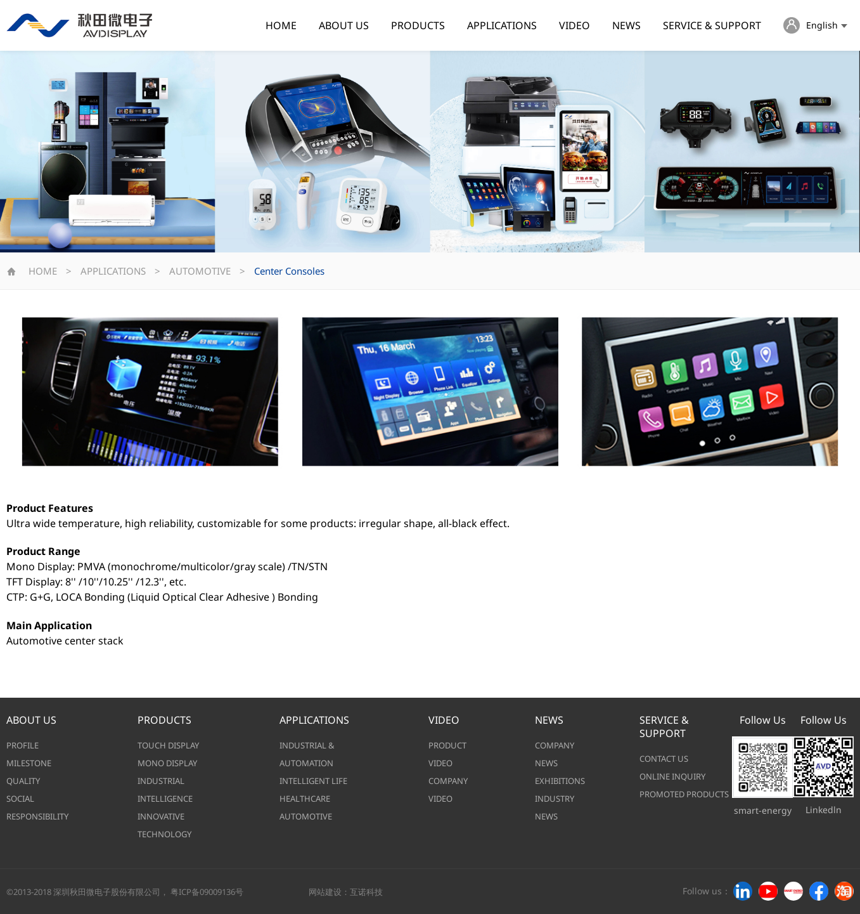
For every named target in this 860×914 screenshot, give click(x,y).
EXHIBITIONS (560, 781)
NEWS (626, 25)
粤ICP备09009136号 (207, 892)
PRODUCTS (418, 25)
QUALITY (23, 781)
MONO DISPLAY (167, 763)
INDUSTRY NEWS (554, 807)
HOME (281, 25)
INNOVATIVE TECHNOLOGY (164, 825)
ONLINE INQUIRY (672, 776)
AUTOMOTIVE (200, 270)
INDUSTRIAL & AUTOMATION (307, 754)
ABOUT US (344, 25)
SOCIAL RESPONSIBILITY (37, 807)
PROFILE (22, 745)
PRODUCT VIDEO (447, 754)
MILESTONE (28, 763)
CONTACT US (663, 758)
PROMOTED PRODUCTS (684, 794)
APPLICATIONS (502, 25)
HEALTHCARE (304, 798)
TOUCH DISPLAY (168, 745)
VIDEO (574, 25)
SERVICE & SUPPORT (712, 25)
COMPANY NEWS (554, 754)
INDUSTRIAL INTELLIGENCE (165, 789)
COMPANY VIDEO (448, 789)
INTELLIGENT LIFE (313, 781)
